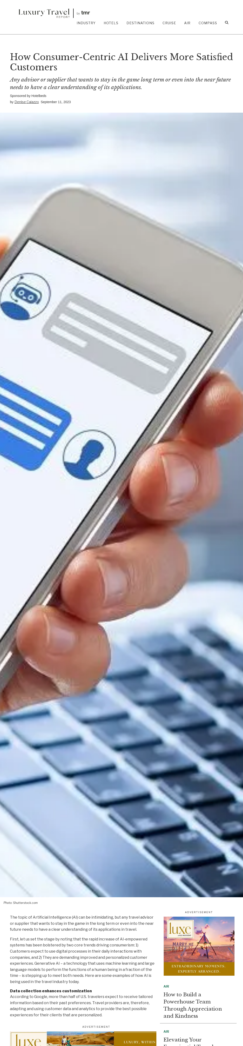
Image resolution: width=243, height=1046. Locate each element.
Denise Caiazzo (26, 102)
